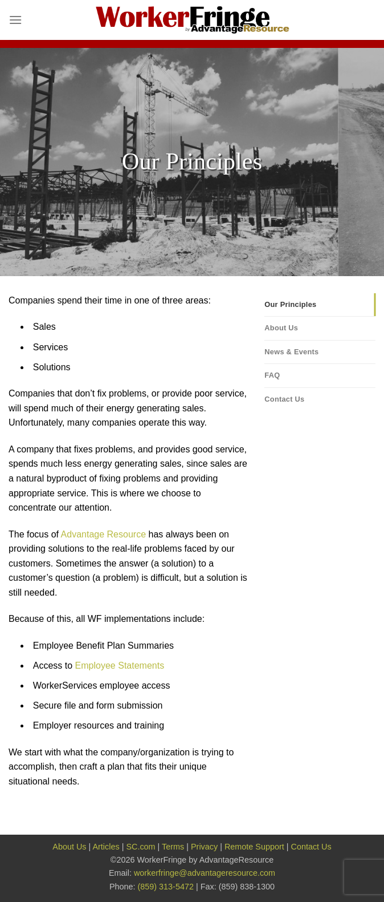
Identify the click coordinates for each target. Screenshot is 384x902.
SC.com (140, 846)
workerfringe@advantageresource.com (204, 872)
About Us (281, 327)
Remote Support (254, 846)
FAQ (272, 375)
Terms (173, 846)
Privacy (204, 846)
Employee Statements (120, 665)
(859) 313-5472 (166, 886)
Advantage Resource (103, 534)
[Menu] (15, 20)
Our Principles (290, 304)
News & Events (291, 351)
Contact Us (284, 399)
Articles (105, 846)
